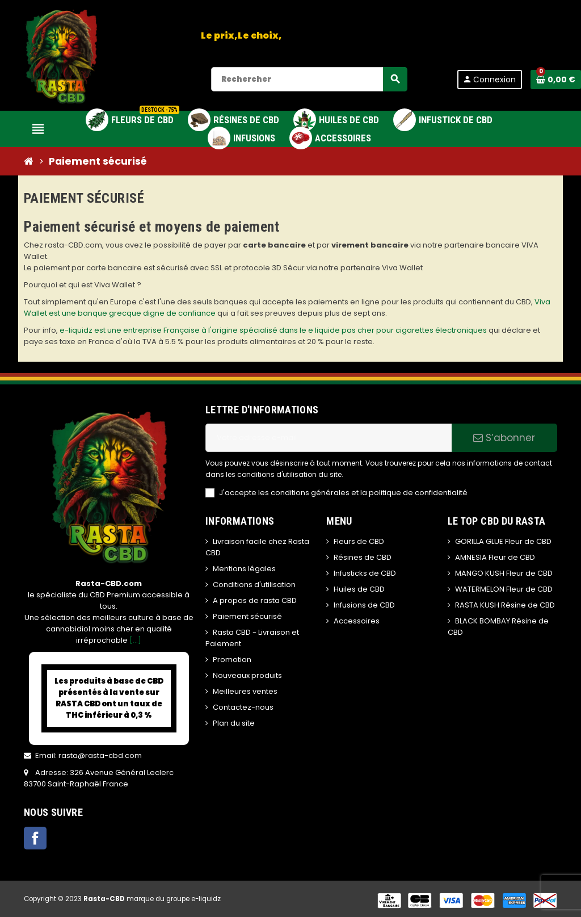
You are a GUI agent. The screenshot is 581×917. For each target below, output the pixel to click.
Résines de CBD (362, 557)
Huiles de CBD (359, 589)
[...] (135, 640)
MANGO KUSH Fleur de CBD (504, 573)
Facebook (35, 838)
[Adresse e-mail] (328, 438)
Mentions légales (244, 568)
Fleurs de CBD (359, 541)
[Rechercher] (309, 79)
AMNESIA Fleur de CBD (495, 557)
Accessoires (357, 620)
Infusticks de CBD (365, 573)
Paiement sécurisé (247, 616)
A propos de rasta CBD (255, 600)
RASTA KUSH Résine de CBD (505, 605)
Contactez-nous (243, 707)
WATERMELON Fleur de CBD (504, 589)
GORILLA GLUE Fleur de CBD (503, 541)
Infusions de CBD (364, 605)
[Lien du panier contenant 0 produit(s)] (556, 79)
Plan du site (234, 723)
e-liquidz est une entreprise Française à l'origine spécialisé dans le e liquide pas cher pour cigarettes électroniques (273, 330)
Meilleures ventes (245, 691)
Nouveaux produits (247, 675)
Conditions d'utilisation (254, 584)
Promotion (232, 659)
